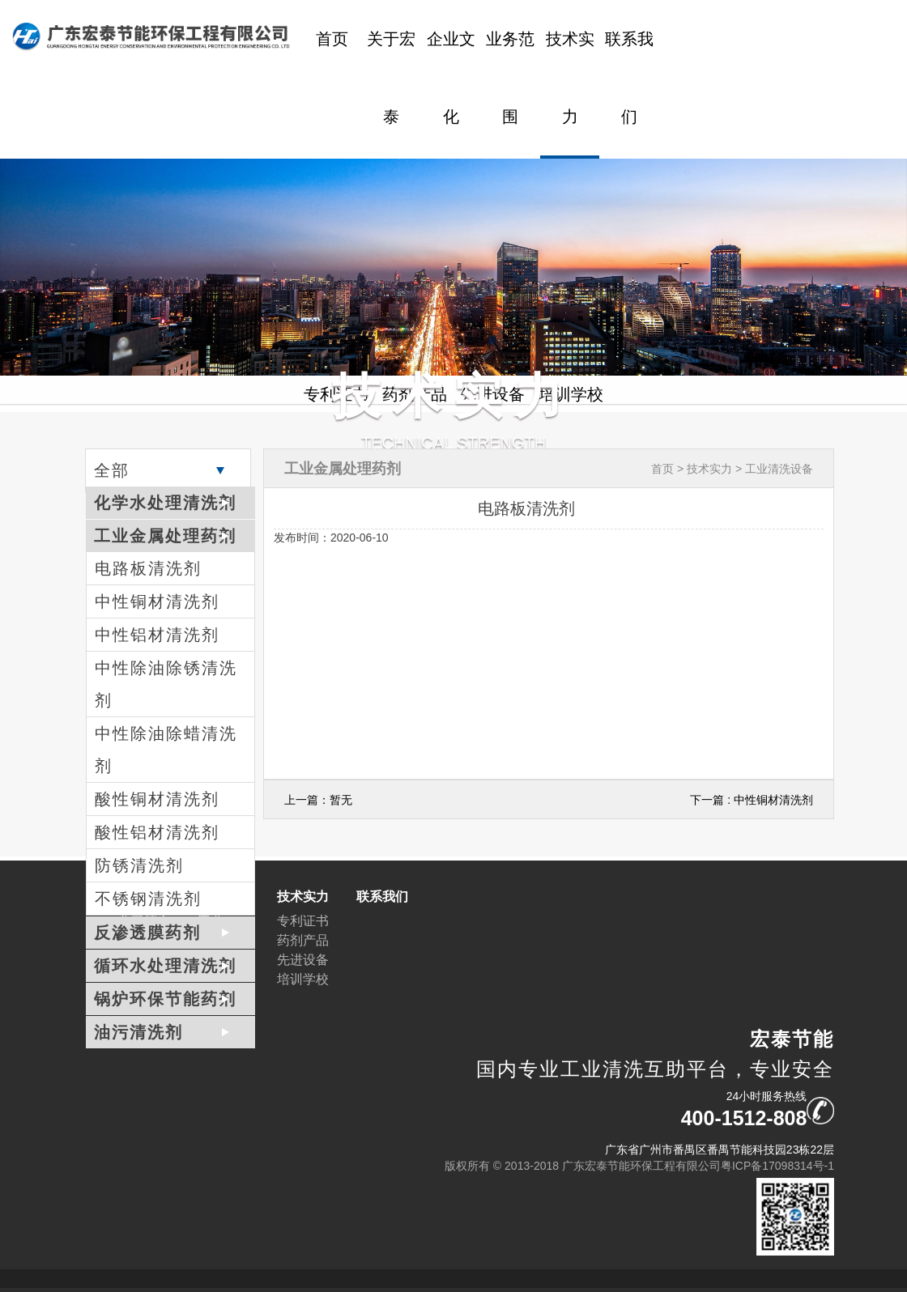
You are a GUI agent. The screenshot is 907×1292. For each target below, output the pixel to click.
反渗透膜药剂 (147, 932)
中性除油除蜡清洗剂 (166, 750)
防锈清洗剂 (139, 865)
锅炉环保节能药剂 (165, 999)
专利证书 (303, 921)
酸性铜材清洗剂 (157, 799)
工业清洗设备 (779, 468)
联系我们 (629, 77)
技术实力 (570, 77)
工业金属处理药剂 (165, 536)
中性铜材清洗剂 (157, 601)
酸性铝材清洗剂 (157, 832)
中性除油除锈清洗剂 (166, 684)
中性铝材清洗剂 (157, 635)
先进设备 (303, 960)
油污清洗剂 (138, 1032)
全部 (112, 470)
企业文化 (451, 77)
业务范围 (510, 77)
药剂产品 (303, 940)
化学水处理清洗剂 (165, 503)
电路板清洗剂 (148, 568)
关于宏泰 (391, 77)
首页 (332, 39)
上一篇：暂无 (318, 799)
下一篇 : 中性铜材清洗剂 (751, 799)
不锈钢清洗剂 (148, 898)
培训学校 (303, 979)
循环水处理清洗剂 (165, 966)
